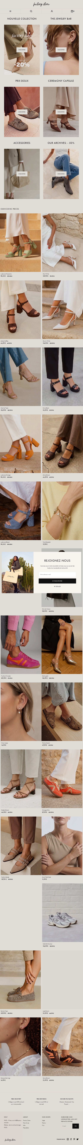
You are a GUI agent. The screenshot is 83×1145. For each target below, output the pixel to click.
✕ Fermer (57, 586)
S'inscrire (57, 581)
